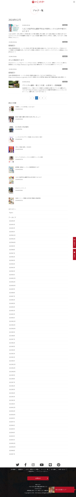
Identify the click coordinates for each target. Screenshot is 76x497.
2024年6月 (12, 300)
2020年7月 (12, 454)
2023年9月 (12, 332)
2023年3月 (12, 353)
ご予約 (74, 254)
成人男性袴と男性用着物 (21, 127)
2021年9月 (12, 418)
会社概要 (13, 469)
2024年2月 (12, 314)
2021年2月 (12, 440)
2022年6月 (12, 386)
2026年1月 (12, 231)
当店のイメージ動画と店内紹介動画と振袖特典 (27, 198)
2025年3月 (12, 267)
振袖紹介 (11, 45)
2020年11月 (12, 443)
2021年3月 (12, 436)
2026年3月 (12, 224)
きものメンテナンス (20, 188)
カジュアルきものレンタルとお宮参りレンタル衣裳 (29, 157)
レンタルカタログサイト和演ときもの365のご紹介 (28, 137)
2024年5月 (12, 303)
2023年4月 (12, 350)
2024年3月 (12, 310)
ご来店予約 (31, 471)
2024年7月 (12, 296)
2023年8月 (12, 336)
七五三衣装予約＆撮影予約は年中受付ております (28, 177)
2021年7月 (12, 422)
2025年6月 (12, 257)
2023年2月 (12, 357)
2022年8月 (12, 379)
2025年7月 (12, 253)
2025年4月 (12, 264)
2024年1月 (12, 318)
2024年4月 (12, 307)
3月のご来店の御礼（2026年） (23, 147)
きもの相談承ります (16, 60)
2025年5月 (12, 260)
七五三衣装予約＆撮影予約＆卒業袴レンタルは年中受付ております (44, 29)
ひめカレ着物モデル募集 (32, 469)
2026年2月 (12, 228)
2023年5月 (12, 346)
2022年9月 (12, 375)
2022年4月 (12, 393)
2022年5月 (12, 389)
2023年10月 (12, 328)
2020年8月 (12, 450)
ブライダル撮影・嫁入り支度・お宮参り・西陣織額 (41, 85)
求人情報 (53, 469)
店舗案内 (20, 469)
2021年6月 (12, 425)
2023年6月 (12, 343)
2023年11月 (12, 325)
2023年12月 (12, 321)
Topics (65, 25)
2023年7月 (12, 339)
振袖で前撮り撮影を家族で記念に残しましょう (27, 117)
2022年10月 (12, 371)
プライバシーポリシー (42, 471)
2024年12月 (12, 278)
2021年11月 (12, 411)
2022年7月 (12, 382)
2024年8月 (12, 292)
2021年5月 (12, 429)
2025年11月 (12, 239)
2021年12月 (12, 407)
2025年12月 (12, 235)
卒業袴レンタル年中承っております (24, 107)
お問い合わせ (61, 469)
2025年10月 (12, 242)
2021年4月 (12, 432)
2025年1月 (12, 275)
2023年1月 (12, 361)
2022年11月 (12, 368)
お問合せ (38, 478)
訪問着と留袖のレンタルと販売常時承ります (27, 167)
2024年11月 (12, 282)
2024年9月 (12, 289)
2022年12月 (12, 364)
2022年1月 (12, 404)
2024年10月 (12, 285)
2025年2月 (12, 271)
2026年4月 (12, 221)
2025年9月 (12, 246)
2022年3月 (12, 396)
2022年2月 (12, 400)
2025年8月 (12, 249)
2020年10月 (12, 447)
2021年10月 (12, 414)
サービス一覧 (44, 469)
